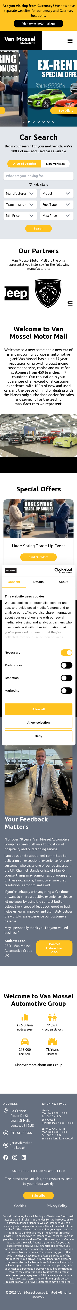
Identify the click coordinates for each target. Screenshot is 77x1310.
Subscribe (39, 1195)
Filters (38, 184)
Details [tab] (38, 582)
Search (38, 228)
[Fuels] (57, 204)
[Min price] (20, 215)
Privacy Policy (57, 1206)
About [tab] (63, 582)
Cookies (20, 1206)
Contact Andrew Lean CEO (54, 948)
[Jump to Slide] (24, 121)
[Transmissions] (20, 204)
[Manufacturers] (20, 193)
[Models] (57, 193)
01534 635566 (21, 1133)
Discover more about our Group (38, 1065)
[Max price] (57, 215)
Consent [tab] (14, 582)
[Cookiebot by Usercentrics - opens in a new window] (54, 570)
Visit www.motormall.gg (38, 23)
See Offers (38, 110)
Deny (38, 736)
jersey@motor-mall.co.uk (22, 1145)
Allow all (38, 709)
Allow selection (38, 722)
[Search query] (38, 176)
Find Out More (38, 557)
